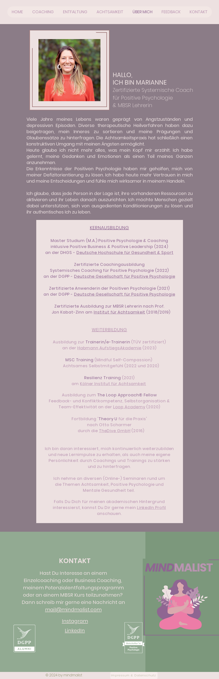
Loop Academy (129, 407)
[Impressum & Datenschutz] (134, 675)
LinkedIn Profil (151, 507)
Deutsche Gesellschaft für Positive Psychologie (124, 276)
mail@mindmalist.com (73, 609)
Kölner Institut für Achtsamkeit (113, 383)
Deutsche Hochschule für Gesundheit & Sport (124, 252)
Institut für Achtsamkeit (119, 312)
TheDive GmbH (115, 430)
